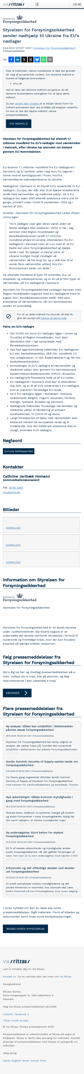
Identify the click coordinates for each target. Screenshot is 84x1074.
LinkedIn (8, 1014)
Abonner (17, 693)
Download (13, 527)
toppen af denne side (53, 318)
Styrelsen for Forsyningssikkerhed (54, 48)
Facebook (20, 1014)
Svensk (34, 1060)
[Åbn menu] (38, 4)
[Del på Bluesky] (37, 60)
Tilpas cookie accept (15, 1020)
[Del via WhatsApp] (43, 60)
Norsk (25, 1060)
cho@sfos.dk (11, 492)
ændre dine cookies (27, 103)
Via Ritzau (65, 976)
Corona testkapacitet (18, 451)
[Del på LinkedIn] (18, 60)
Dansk (6, 1060)
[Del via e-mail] (50, 60)
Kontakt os (9, 976)
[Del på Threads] (30, 60)
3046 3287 (16, 487)
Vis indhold (18, 123)
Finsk (43, 1060)
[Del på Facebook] (11, 60)
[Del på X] (24, 60)
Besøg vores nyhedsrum (25, 928)
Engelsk (16, 1060)
